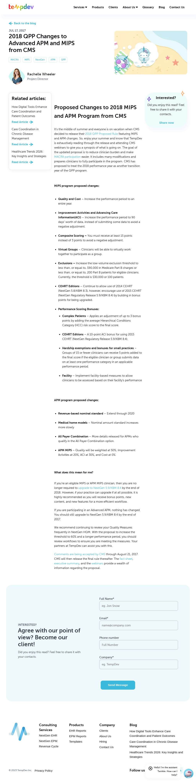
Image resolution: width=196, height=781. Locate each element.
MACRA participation (67, 156)
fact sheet (126, 558)
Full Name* (106, 598)
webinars (97, 563)
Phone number (109, 637)
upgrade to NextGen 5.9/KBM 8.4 (99, 487)
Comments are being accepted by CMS (79, 554)
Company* (106, 657)
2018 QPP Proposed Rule (101, 133)
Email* (103, 618)
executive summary (66, 563)
